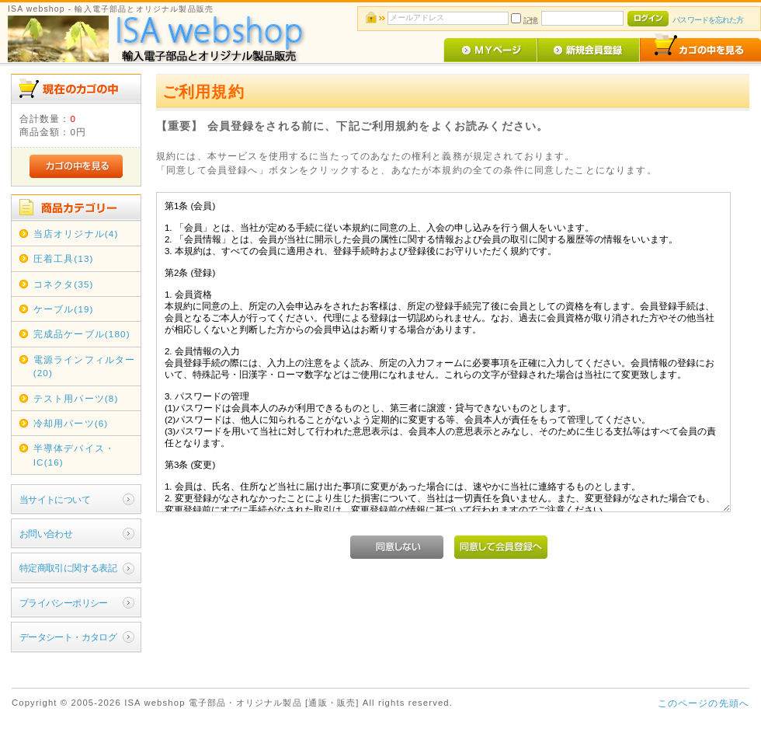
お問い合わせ (46, 533)
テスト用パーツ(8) (76, 398)
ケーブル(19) (63, 309)
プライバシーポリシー (63, 603)
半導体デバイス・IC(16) (74, 454)
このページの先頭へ (703, 703)
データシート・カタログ (68, 637)
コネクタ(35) (63, 284)
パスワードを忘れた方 (707, 20)
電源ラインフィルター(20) (84, 366)
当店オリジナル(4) (76, 233)
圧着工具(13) (63, 258)
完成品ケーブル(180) (81, 334)
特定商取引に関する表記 (68, 568)
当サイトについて (54, 499)
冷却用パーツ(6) (71, 423)
